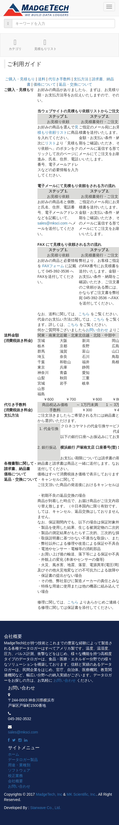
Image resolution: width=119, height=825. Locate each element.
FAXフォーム (53, 266)
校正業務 (15, 775)
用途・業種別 (19, 765)
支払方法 (81, 79)
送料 (41, 79)
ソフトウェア (19, 770)
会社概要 (15, 781)
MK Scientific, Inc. (81, 794)
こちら (84, 314)
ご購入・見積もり (20, 79)
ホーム (13, 754)
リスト (50, 143)
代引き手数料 (59, 79)
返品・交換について (75, 84)
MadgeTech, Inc (49, 794)
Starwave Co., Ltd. (45, 808)
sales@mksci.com (52, 223)
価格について (44, 84)
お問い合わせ (97, 330)
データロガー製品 (23, 759)
